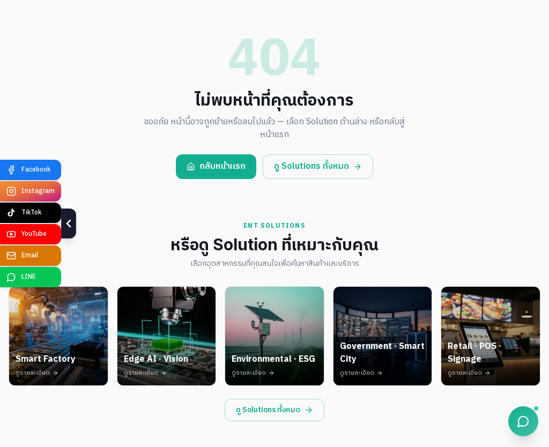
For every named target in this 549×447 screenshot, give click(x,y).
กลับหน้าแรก (216, 166)
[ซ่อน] (57, 223)
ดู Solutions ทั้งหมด (318, 166)
